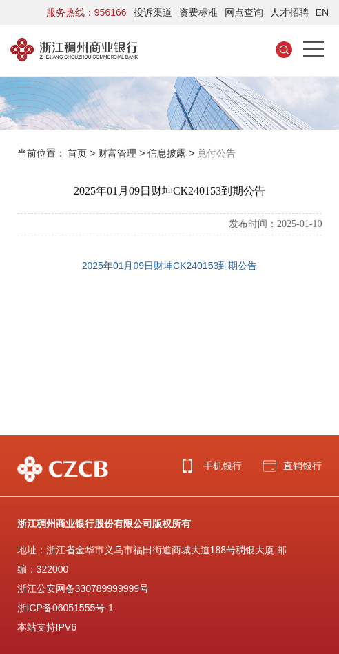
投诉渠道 (153, 12)
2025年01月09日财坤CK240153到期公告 (169, 265)
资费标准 (198, 12)
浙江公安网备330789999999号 (83, 588)
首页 (77, 153)
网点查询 (244, 12)
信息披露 (166, 153)
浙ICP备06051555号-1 (65, 607)
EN (322, 12)
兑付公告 (216, 153)
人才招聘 (289, 12)
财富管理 (117, 153)
